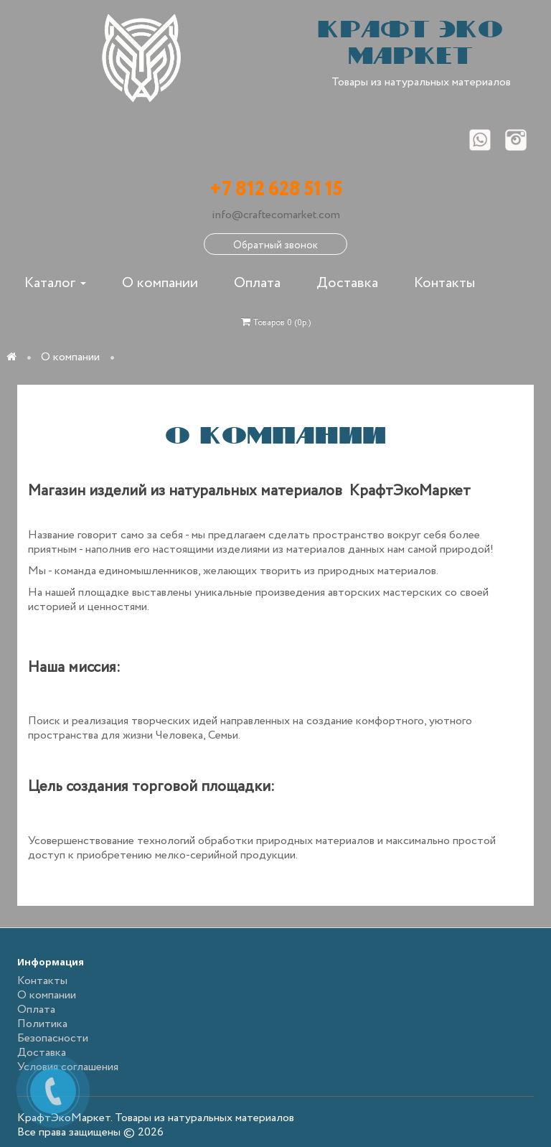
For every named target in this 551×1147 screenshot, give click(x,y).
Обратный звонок (275, 245)
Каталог (55, 283)
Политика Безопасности (52, 1031)
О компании (160, 283)
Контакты (444, 283)
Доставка (347, 283)
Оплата (257, 283)
